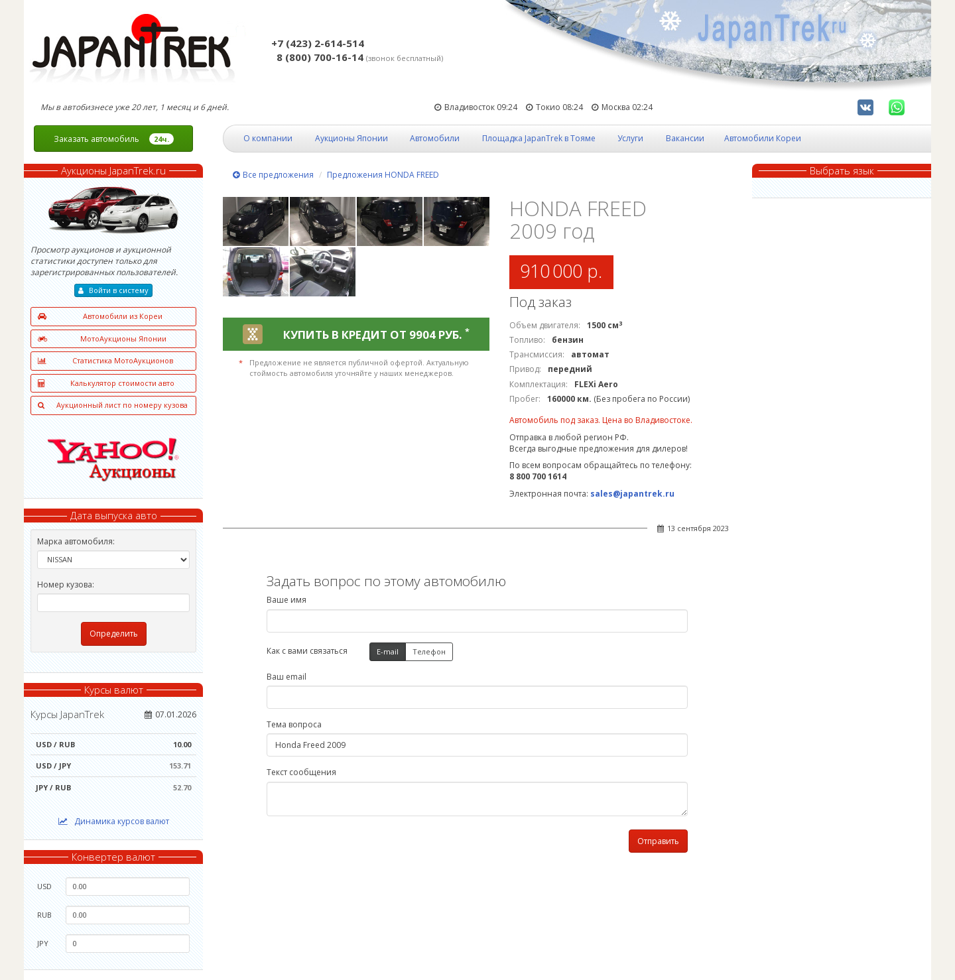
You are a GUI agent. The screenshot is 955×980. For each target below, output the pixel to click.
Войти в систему (113, 290)
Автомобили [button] (435, 138)
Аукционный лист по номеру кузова (113, 405)
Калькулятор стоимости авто (106, 383)
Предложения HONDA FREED (383, 174)
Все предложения (273, 174)
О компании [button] (267, 138)
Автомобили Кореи (762, 138)
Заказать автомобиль (114, 139)
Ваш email (286, 676)
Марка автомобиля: (76, 541)
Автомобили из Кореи (100, 316)
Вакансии (685, 138)
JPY (42, 943)
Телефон (429, 652)
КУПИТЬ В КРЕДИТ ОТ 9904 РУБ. (376, 334)
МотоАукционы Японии (102, 339)
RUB (44, 915)
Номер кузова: (65, 584)
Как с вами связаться (307, 650)
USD (44, 886)
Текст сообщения (301, 772)
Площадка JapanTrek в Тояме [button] (539, 138)
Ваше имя (286, 599)
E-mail (388, 652)
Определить (114, 633)
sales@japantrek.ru (632, 493)
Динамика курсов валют (113, 821)
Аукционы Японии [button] (351, 138)
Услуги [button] (630, 138)
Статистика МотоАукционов (105, 361)
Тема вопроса (294, 724)
